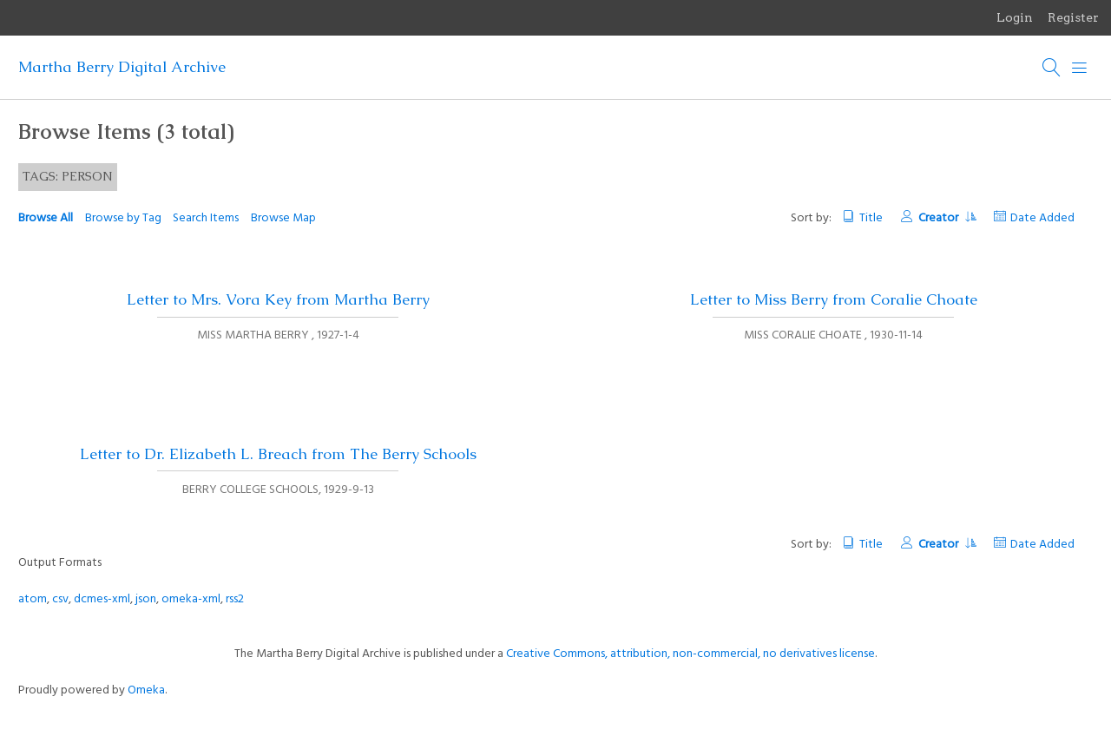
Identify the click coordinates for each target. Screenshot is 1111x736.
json (145, 599)
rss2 (235, 599)
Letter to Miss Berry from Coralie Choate (833, 299)
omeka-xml (190, 599)
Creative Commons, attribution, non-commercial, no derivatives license (690, 654)
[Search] (1052, 68)
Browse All (45, 218)
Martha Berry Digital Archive (122, 66)
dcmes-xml (102, 599)
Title (871, 218)
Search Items (206, 218)
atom (32, 599)
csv (60, 599)
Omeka (146, 690)
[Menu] (1080, 68)
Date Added (1042, 218)
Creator (947, 218)
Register (1073, 17)
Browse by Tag (123, 218)
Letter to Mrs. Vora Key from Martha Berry (278, 299)
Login (1014, 17)
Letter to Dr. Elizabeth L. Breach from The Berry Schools (278, 453)
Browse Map (283, 218)
